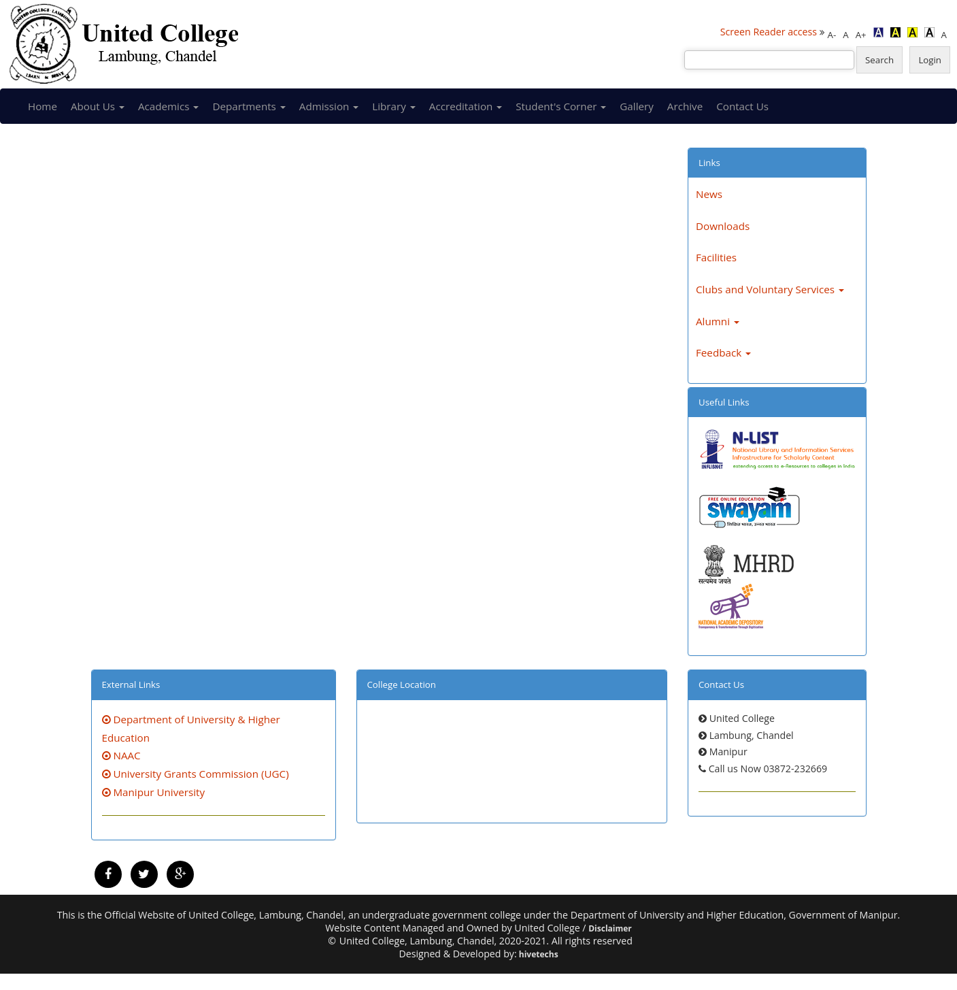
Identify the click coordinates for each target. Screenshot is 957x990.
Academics (168, 106)
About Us (97, 106)
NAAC (121, 755)
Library (393, 106)
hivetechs (537, 954)
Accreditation (466, 106)
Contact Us (742, 106)
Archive (685, 106)
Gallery (637, 106)
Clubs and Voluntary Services (770, 289)
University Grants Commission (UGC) (195, 773)
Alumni (717, 321)
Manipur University (153, 792)
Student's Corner (561, 106)
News (709, 194)
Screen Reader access (768, 31)
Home (42, 106)
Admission (329, 106)
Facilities (716, 257)
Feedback (723, 352)
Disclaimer (610, 928)
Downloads (723, 226)
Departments (248, 106)
